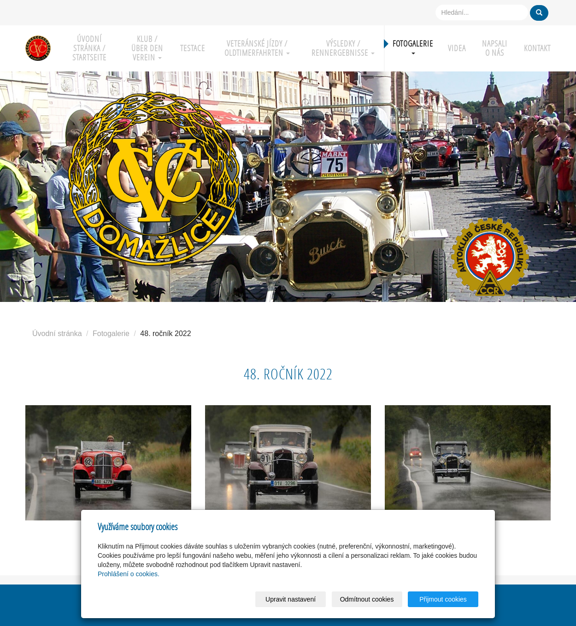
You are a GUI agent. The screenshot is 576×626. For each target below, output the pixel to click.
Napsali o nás (494, 48)
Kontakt (537, 48)
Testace (192, 48)
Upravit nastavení (290, 599)
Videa (457, 48)
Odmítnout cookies (367, 599)
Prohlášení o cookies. (128, 574)
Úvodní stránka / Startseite (89, 48)
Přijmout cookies (443, 599)
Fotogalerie (413, 46)
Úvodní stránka (57, 333)
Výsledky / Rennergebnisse (343, 48)
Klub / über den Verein (147, 48)
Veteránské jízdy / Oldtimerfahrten (257, 48)
